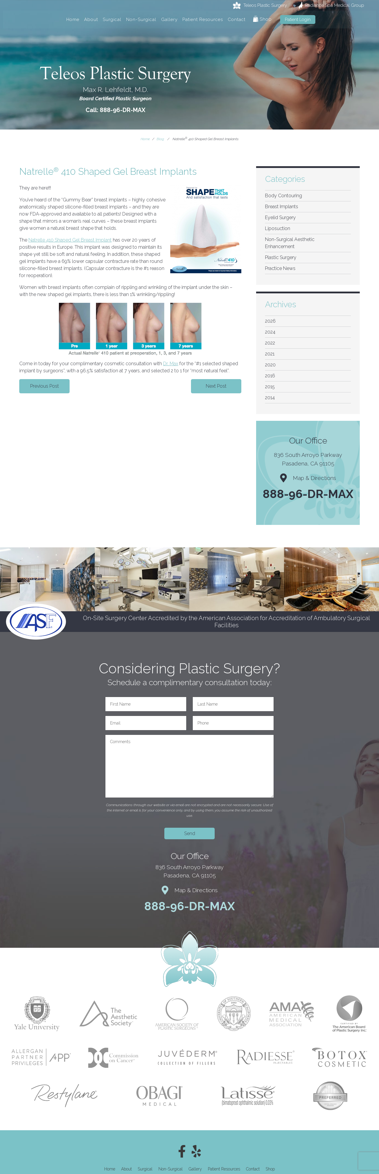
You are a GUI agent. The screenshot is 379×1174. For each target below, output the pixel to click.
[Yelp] (196, 1151)
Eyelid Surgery (280, 217)
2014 (270, 397)
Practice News (280, 268)
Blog (160, 139)
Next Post (216, 386)
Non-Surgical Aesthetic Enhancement (289, 243)
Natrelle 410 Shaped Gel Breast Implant (70, 240)
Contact (236, 19)
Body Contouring (283, 195)
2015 (270, 386)
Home (72, 19)
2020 (270, 365)
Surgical (112, 19)
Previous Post (44, 386)
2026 (270, 321)
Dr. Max (170, 363)
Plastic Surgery (280, 257)
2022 (270, 343)
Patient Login (298, 19)
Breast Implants (281, 206)
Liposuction (277, 228)
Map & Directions (308, 477)
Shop (262, 19)
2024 (270, 332)
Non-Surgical (141, 19)
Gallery (169, 19)
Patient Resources (202, 19)
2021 (269, 354)
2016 (270, 376)
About (91, 19)
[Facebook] (182, 1151)
